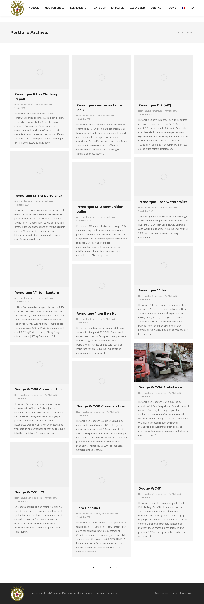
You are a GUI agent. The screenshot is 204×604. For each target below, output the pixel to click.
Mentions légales (61, 593)
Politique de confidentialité (40, 593)
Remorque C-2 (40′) (154, 105)
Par (47, 104)
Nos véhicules (20, 104)
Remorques (33, 104)
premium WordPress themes (104, 593)
